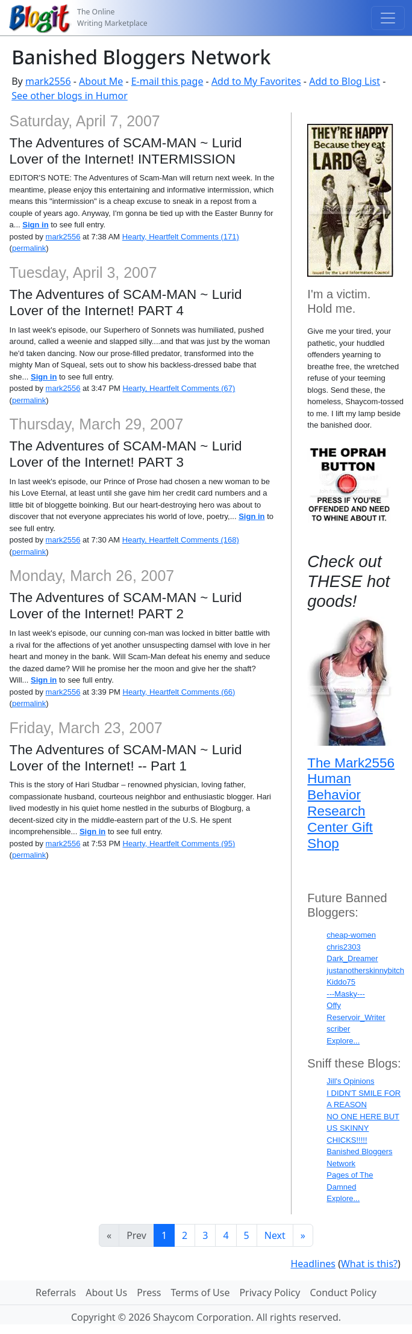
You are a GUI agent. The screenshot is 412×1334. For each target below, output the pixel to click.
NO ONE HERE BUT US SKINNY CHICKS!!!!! (362, 1128)
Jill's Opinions (350, 1081)
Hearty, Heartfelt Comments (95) (179, 843)
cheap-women (351, 934)
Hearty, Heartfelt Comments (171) (180, 236)
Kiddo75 (340, 981)
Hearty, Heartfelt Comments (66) (179, 691)
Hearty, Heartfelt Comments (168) (180, 539)
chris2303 (343, 946)
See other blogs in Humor (69, 95)
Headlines (313, 1263)
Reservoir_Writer (355, 1017)
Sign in (35, 224)
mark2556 (48, 81)
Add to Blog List (344, 81)
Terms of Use (200, 1292)
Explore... (343, 1040)
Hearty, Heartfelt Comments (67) (179, 388)
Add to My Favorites (256, 81)
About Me (101, 81)
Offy (333, 1005)
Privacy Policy (269, 1292)
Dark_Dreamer (352, 958)
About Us (106, 1292)
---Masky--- (345, 993)
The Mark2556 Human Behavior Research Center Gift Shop (351, 803)
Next (275, 1235)
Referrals (56, 1292)
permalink (29, 248)
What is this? (369, 1263)
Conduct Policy (343, 1292)
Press (149, 1292)
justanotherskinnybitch (365, 970)
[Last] (303, 1235)
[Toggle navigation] (388, 18)
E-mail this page (167, 81)
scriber (338, 1028)
